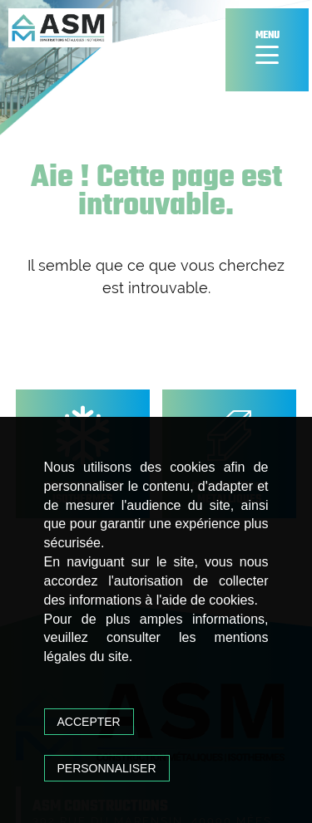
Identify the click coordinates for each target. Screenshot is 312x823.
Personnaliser (106, 768)
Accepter (89, 721)
